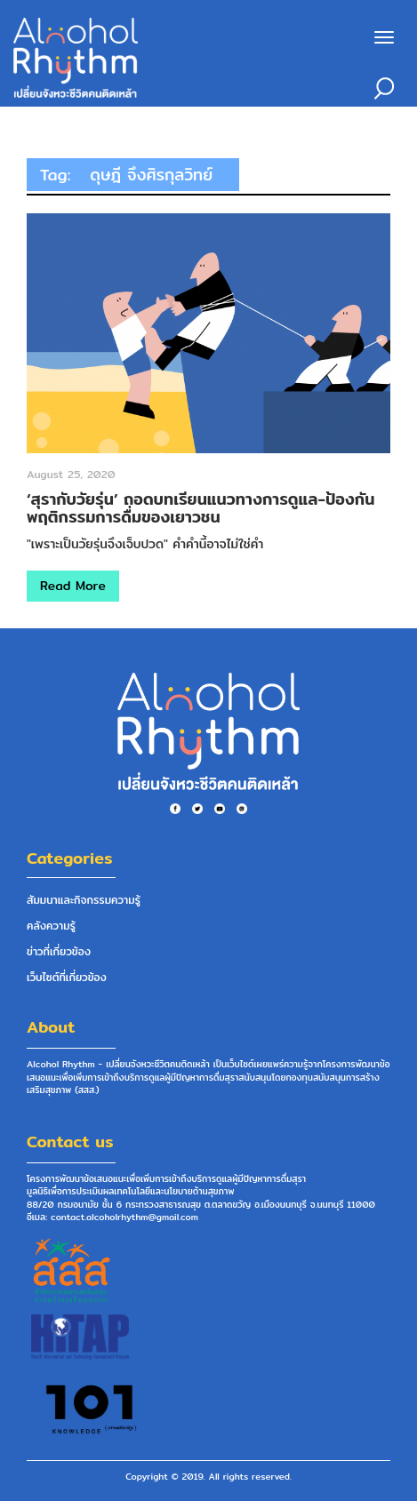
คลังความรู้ (51, 925)
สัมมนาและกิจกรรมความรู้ (83, 899)
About (51, 1027)
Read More (73, 585)
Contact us (70, 1141)
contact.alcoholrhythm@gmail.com (124, 1217)
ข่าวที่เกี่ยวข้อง (59, 951)
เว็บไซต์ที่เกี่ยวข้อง (67, 977)
